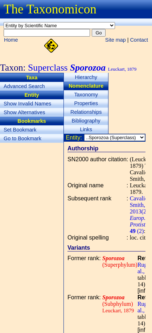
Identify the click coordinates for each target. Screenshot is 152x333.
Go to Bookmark (22, 138)
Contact (139, 40)
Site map (115, 40)
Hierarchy (86, 77)
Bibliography (86, 121)
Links (86, 129)
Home (11, 40)
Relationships (86, 112)
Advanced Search (24, 86)
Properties (86, 103)
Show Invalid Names (27, 104)
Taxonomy (86, 94)
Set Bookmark (20, 130)
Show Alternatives (24, 112)
